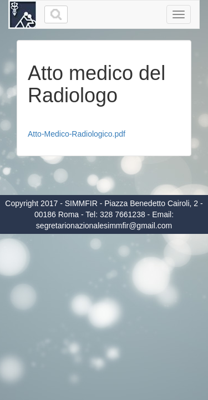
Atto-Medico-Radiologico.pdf (76, 133)
